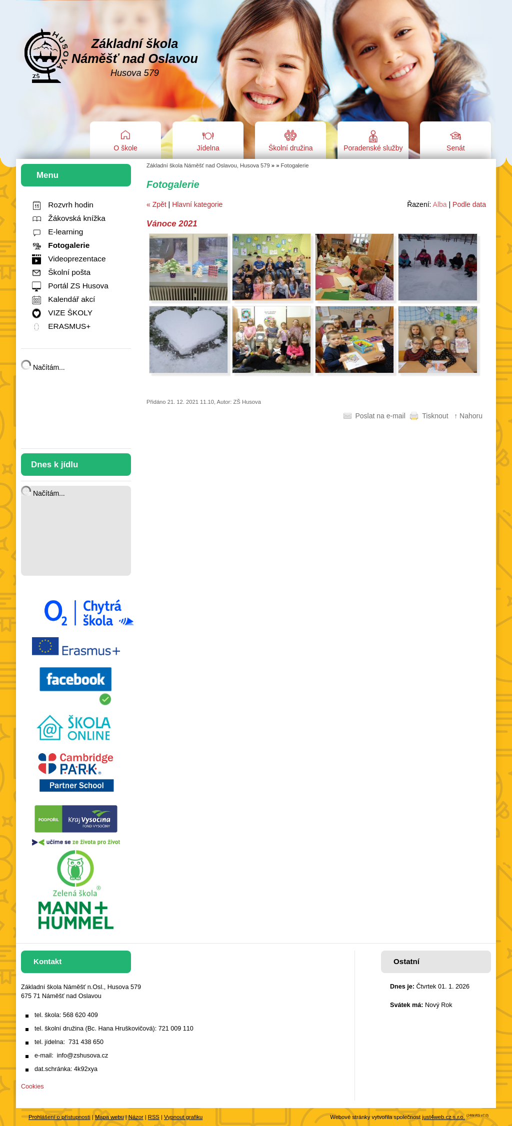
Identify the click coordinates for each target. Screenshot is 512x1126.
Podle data (469, 204)
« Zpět (156, 204)
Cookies (32, 1086)
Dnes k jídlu (54, 464)
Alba (440, 204)
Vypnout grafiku (183, 1117)
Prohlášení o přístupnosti (59, 1117)
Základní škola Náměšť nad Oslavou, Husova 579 (208, 165)
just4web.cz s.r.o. (443, 1117)
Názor (136, 1117)
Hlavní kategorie (197, 204)
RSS (154, 1117)
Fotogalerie (295, 165)
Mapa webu (109, 1117)
